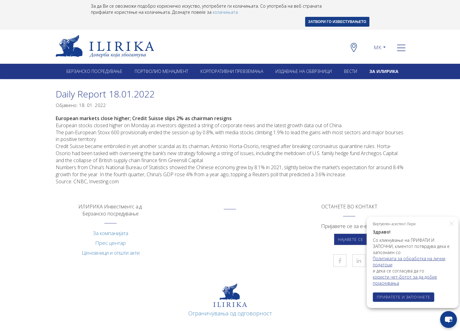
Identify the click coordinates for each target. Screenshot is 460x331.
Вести (350, 71)
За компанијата (110, 233)
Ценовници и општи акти (111, 252)
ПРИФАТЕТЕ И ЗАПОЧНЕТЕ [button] (403, 297)
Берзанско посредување (94, 71)
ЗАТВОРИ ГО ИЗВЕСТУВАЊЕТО (337, 22)
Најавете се (350, 239)
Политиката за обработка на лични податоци (409, 262)
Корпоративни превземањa (231, 71)
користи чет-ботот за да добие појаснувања (405, 280)
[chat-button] (448, 319)
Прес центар (110, 242)
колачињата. (226, 12)
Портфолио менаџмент (161, 71)
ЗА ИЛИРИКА (383, 71)
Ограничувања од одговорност (230, 313)
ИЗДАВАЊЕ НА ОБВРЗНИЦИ (303, 71)
